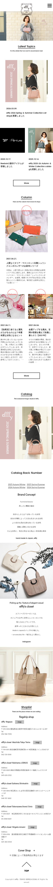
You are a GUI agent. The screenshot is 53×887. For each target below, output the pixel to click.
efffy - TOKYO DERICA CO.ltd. (26, 879)
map (19, 721)
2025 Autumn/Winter (16, 484)
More (26, 183)
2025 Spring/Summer (36, 484)
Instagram (26, 641)
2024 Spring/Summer (36, 487)
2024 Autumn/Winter (16, 487)
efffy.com (26, 9)
